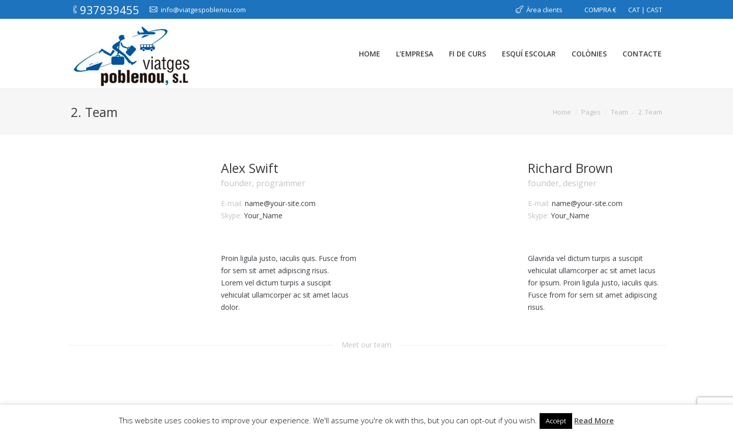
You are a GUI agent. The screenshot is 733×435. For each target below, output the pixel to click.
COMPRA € (600, 9)
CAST (654, 9)
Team (619, 112)
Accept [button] (556, 420)
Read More (594, 420)
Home (562, 112)
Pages (591, 112)
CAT (634, 9)
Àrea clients (544, 9)
